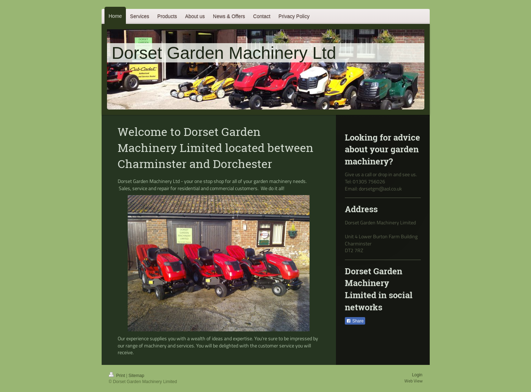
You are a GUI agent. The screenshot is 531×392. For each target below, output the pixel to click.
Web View (413, 380)
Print (117, 375)
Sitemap (136, 375)
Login (417, 374)
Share (354, 321)
